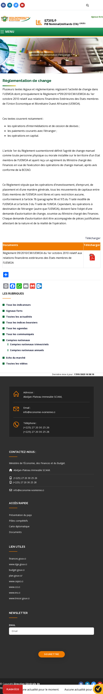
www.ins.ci (14, 592)
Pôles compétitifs (18, 520)
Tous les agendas (17, 328)
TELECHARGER (92, 257)
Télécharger (92, 238)
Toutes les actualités (19, 316)
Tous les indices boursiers (22, 322)
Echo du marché (15, 357)
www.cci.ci (14, 587)
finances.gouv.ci (17, 558)
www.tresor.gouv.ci (19, 598)
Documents (15, 532)
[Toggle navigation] (51, 32)
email (12, 625)
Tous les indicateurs (18, 304)
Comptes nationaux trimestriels (29, 344)
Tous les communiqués (20, 334)
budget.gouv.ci (16, 570)
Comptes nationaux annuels (27, 350)
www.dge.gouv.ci (18, 564)
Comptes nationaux (18, 340)
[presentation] (34, 644)
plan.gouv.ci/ (15, 575)
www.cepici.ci (16, 581)
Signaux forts (97, 17)
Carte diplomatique (19, 526)
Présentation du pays (20, 515)
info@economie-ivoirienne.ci (39, 412)
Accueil (35, 54)
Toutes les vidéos (17, 363)
